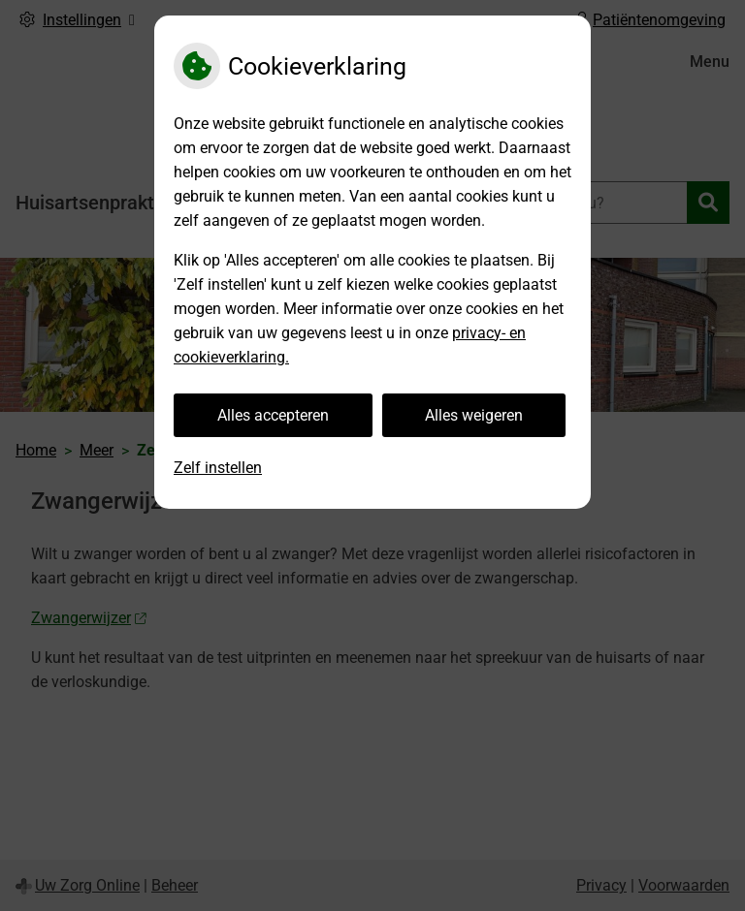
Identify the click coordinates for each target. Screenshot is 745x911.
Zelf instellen (218, 467)
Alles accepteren (273, 415)
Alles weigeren (474, 415)
